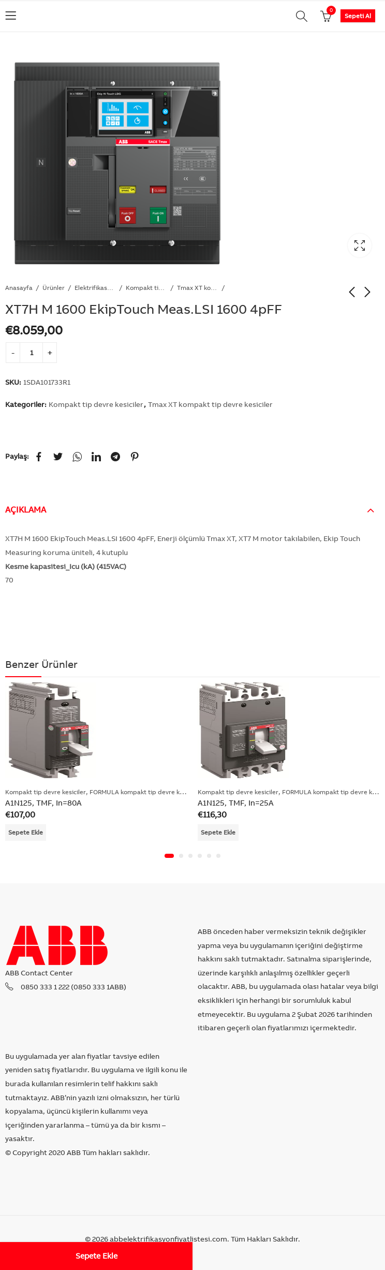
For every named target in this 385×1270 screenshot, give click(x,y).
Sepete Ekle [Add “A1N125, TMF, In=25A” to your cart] (218, 832)
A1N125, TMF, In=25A (236, 803)
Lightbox (360, 245)
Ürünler (53, 287)
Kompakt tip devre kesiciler (146, 287)
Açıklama (25, 509)
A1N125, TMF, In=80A (43, 803)
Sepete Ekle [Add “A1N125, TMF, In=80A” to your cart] (25, 832)
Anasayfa (19, 287)
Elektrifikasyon (95, 287)
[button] (169, 856)
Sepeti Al (358, 16)
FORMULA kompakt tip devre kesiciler (145, 792)
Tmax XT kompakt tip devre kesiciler (197, 287)
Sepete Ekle (96, 1256)
